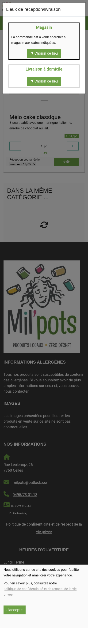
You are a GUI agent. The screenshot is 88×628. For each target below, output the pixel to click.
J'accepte (15, 610)
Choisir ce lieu (44, 53)
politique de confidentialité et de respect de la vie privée (40, 592)
